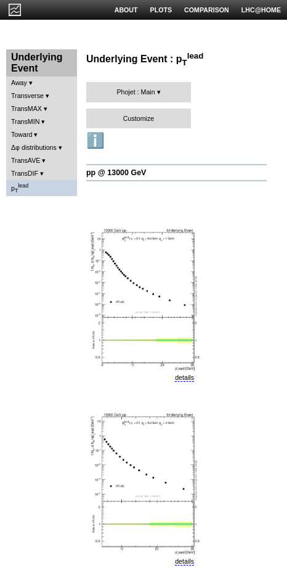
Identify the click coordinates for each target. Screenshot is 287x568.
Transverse (27, 95)
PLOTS (161, 10)
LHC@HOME (261, 10)
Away (19, 82)
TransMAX (26, 108)
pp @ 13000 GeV (116, 172)
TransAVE (25, 160)
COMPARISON (206, 10)
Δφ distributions (34, 147)
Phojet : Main (135, 92)
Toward (21, 134)
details (184, 377)
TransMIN (25, 121)
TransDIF (24, 173)
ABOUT (126, 10)
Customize (138, 118)
